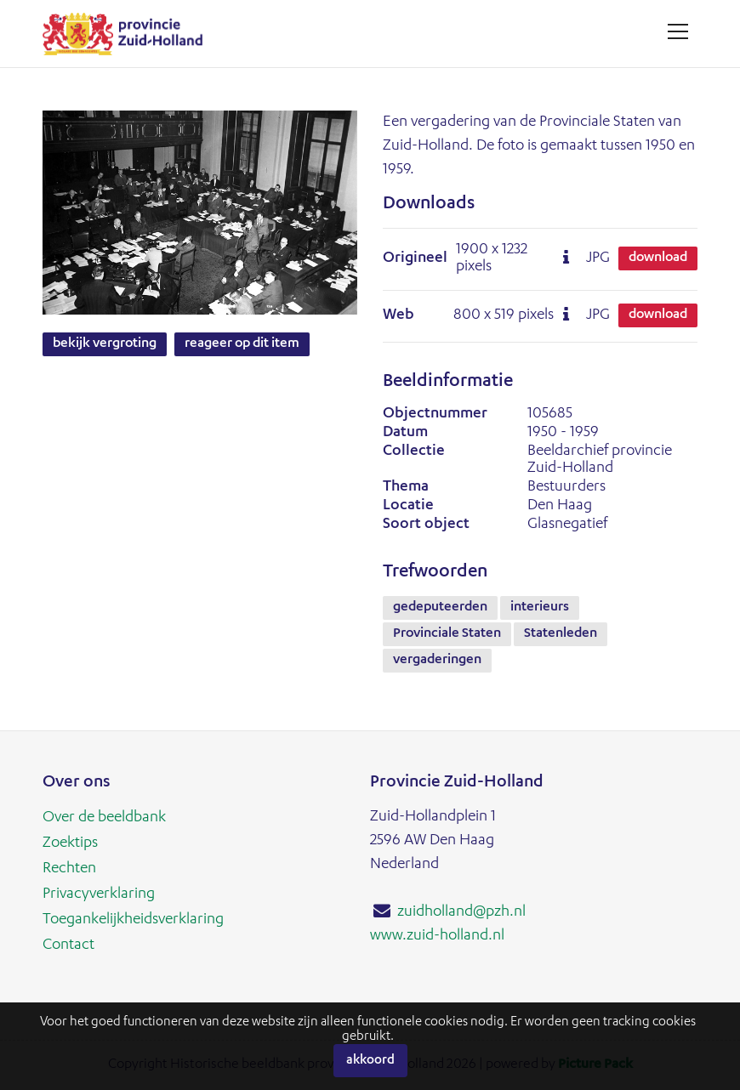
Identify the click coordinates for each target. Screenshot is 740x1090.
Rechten (69, 868)
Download (658, 258)
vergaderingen (437, 660)
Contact (68, 945)
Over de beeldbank (104, 817)
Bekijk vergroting (105, 344)
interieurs (539, 608)
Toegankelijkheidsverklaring (133, 919)
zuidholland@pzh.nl (461, 912)
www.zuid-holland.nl (437, 936)
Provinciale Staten (447, 634)
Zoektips (70, 843)
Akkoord (370, 1060)
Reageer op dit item (242, 344)
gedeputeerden (440, 608)
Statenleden (560, 634)
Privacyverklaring (99, 894)
